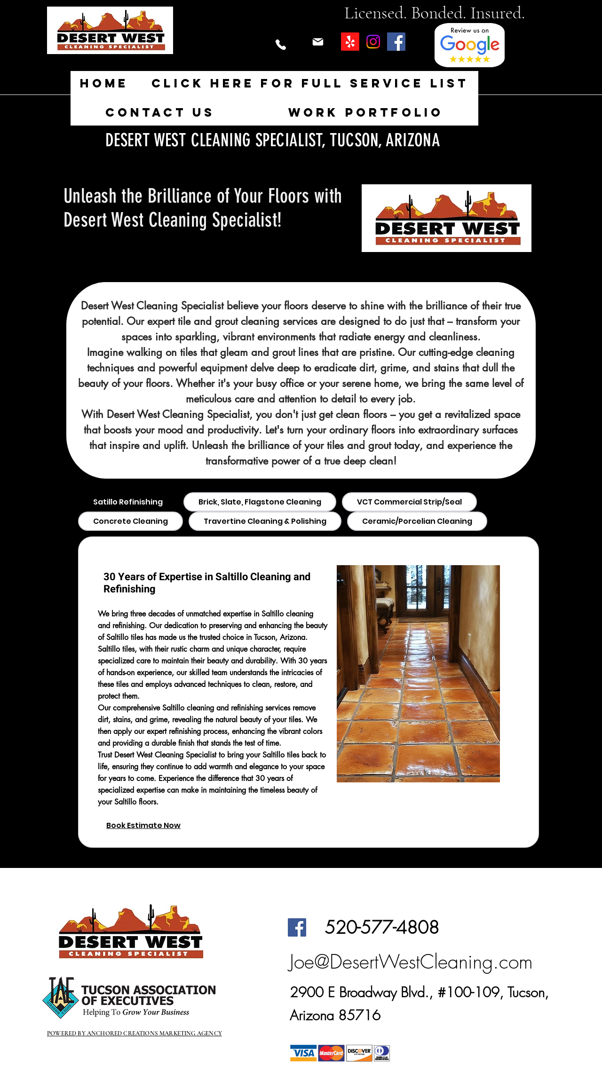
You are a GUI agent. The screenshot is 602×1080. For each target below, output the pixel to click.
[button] (310, 83)
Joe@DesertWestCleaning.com (411, 961)
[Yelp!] (350, 41)
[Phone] (280, 44)
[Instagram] (373, 41)
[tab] (128, 502)
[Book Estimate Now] (157, 825)
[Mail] (317, 41)
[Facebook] (396, 41)
